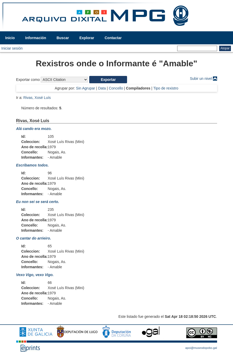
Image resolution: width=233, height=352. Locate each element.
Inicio (10, 38)
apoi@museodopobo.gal (201, 347)
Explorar (86, 38)
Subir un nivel (201, 78)
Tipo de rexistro (165, 88)
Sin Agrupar (85, 88)
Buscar (63, 38)
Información (35, 38)
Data (102, 88)
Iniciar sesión (12, 48)
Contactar (113, 38)
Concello (116, 88)
